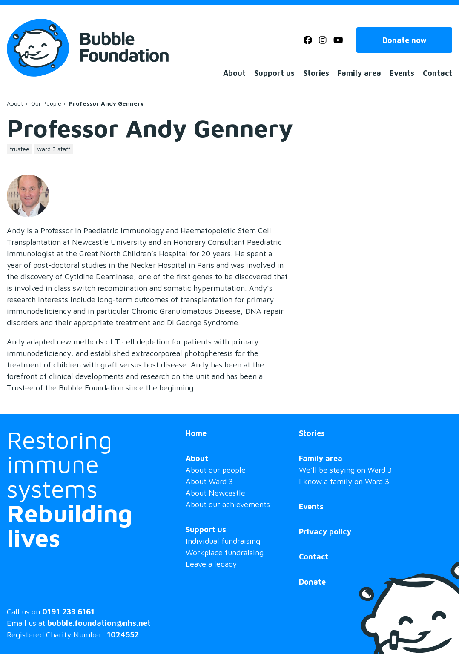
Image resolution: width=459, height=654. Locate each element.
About (234, 73)
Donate (312, 581)
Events (402, 73)
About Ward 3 (209, 481)
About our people (216, 469)
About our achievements (228, 504)
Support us (274, 73)
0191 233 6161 (68, 611)
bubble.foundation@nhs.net (99, 623)
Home (196, 433)
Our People (46, 103)
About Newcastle (215, 492)
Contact (437, 73)
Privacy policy (325, 531)
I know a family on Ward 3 (344, 481)
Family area (359, 73)
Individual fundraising (223, 540)
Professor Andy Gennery (106, 103)
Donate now (404, 40)
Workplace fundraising (225, 552)
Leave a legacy (211, 563)
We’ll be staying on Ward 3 (345, 469)
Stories (316, 73)
